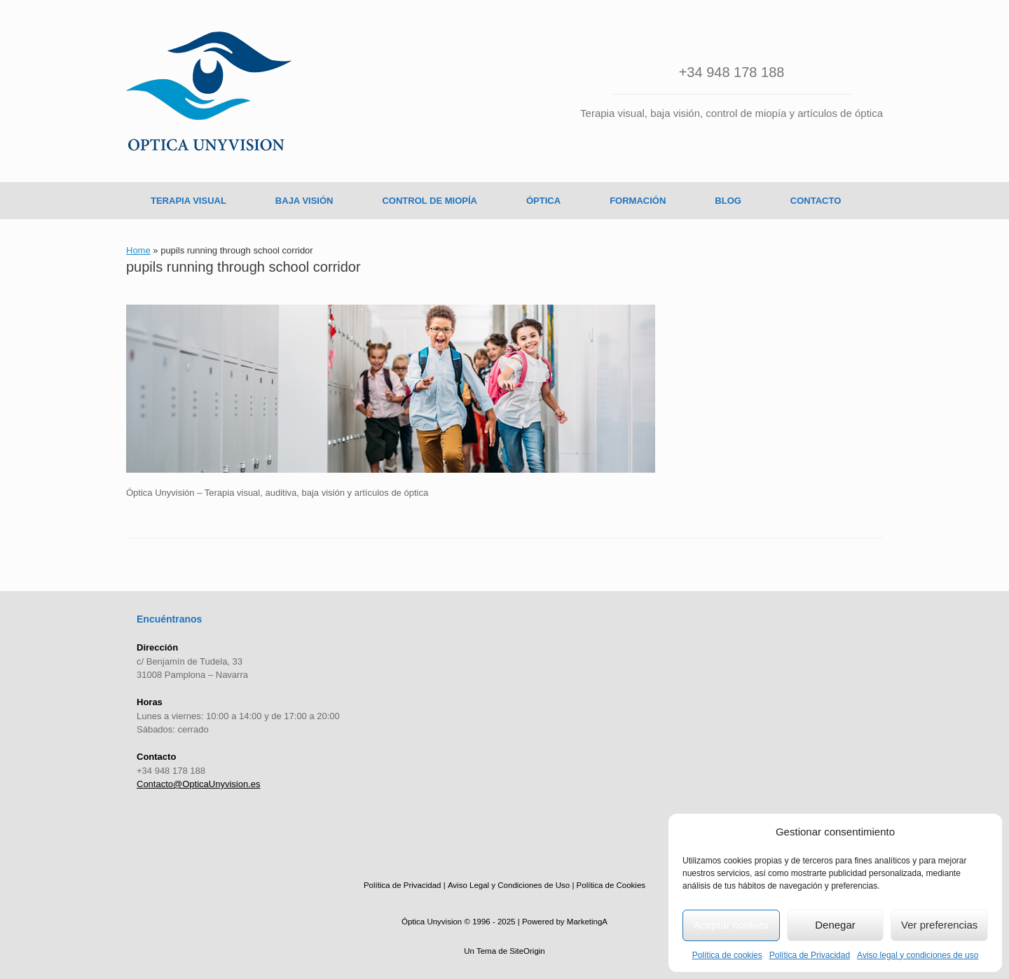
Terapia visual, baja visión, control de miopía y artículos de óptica (731, 113)
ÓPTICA (543, 200)
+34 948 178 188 (732, 72)
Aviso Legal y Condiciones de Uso (509, 885)
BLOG (728, 200)
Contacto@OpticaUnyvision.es (199, 784)
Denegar (835, 925)
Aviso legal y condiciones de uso (917, 955)
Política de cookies (727, 955)
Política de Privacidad (809, 955)
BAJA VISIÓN (304, 200)
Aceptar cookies (731, 925)
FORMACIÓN (638, 200)
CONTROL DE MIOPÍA (429, 200)
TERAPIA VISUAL (188, 200)
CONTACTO (815, 200)
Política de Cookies (611, 885)
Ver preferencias (939, 925)
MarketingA (587, 921)
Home (138, 250)
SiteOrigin (527, 951)
